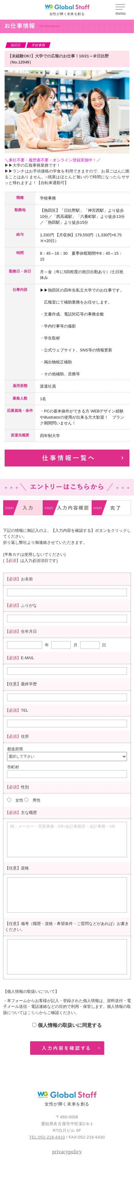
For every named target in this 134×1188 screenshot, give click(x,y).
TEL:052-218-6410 (47, 1137)
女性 (19, 800)
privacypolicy (67, 1151)
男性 (37, 800)
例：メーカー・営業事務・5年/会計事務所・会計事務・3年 (63, 826)
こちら (33, 1012)
